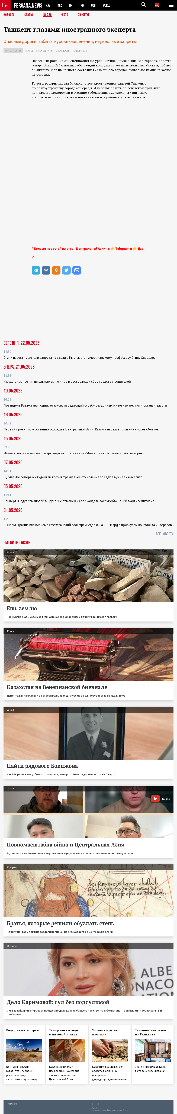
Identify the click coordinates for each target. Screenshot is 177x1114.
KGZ (59, 5)
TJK (71, 5)
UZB (94, 5)
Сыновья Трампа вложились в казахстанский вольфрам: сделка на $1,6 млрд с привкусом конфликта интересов (88, 525)
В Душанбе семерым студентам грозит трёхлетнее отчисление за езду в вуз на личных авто (73, 477)
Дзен (142, 248)
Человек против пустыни (105, 1032)
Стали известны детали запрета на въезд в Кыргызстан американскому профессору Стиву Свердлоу (79, 357)
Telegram (122, 248)
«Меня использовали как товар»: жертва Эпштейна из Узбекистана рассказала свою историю (73, 453)
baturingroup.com (114, 1110)
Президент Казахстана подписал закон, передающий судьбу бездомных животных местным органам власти (85, 405)
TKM (82, 5)
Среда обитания (44, 51)
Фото (64, 15)
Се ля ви (29, 51)
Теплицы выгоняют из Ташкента (150, 1032)
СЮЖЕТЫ (83, 15)
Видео (47, 15)
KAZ (48, 5)
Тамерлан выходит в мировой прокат (64, 1032)
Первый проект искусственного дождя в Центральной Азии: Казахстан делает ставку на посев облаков (81, 429)
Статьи (29, 15)
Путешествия (80, 51)
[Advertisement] (102, 217)
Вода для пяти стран (22, 1030)
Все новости (164, 534)
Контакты (12, 1103)
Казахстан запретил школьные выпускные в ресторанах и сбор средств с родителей (67, 381)
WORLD (108, 5)
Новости (9, 15)
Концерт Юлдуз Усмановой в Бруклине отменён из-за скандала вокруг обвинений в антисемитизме (79, 501)
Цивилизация (63, 51)
